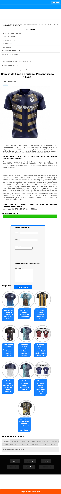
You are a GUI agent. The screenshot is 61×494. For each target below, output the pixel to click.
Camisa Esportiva (8, 43)
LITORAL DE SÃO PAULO (11, 464)
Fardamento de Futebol (11, 54)
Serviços (30, 29)
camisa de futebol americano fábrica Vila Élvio (14, 345)
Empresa (30, 481)
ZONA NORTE (16, 460)
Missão (46, 481)
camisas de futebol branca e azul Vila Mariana (34, 312)
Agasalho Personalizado (11, 33)
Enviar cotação (23, 287)
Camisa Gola (6, 47)
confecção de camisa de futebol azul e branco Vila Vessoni (14, 313)
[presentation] (27, 256)
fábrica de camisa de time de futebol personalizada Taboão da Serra (14, 446)
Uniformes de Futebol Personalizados (16, 61)
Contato (29, 486)
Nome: (26, 233)
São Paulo (35, 464)
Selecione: (6, 460)
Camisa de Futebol (9, 40)
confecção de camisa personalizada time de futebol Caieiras (34, 346)
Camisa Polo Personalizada (12, 51)
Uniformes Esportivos (10, 65)
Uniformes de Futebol (10, 58)
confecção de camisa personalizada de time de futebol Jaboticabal (14, 413)
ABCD (33, 460)
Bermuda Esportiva (9, 36)
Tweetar (5, 85)
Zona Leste (43, 464)
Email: (26, 240)
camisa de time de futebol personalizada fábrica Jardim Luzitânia (34, 379)
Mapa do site (46, 486)
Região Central (25, 464)
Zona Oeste (52, 464)
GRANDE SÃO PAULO (43, 460)
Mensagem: (24, 275)
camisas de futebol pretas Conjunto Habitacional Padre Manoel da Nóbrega (34, 446)
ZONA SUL (25, 460)
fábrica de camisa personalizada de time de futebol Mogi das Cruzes (14, 378)
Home (15, 481)
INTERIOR (55, 460)
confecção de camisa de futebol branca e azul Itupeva (34, 412)
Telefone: (24, 247)
